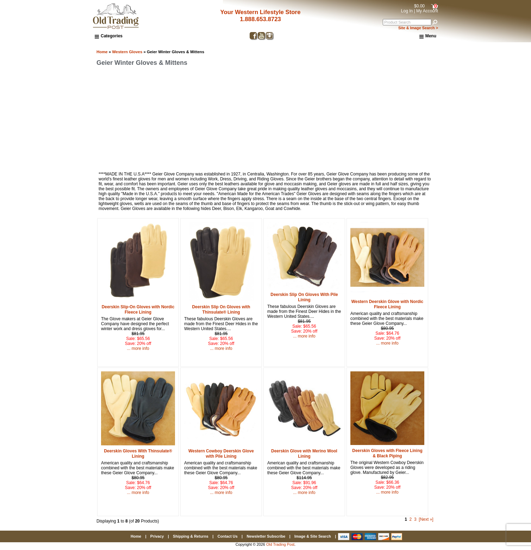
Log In (407, 10)
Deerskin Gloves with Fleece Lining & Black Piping (387, 453)
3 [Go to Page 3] (415, 519)
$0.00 (419, 6)
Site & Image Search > (418, 28)
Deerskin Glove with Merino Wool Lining (304, 454)
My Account (427, 10)
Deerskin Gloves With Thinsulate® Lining (138, 454)
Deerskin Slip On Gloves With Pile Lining (304, 297)
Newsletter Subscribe (265, 536)
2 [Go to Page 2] (411, 519)
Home (102, 52)
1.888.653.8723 (260, 19)
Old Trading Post (280, 544)
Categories (109, 35)
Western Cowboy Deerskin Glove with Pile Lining (221, 454)
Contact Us (228, 536)
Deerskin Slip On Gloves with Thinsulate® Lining (221, 309)
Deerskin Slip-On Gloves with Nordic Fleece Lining (138, 309)
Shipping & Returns (190, 536)
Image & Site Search (312, 536)
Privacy (157, 536)
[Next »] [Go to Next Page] (426, 519)
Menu (427, 36)
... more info (138, 348)
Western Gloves (127, 52)
